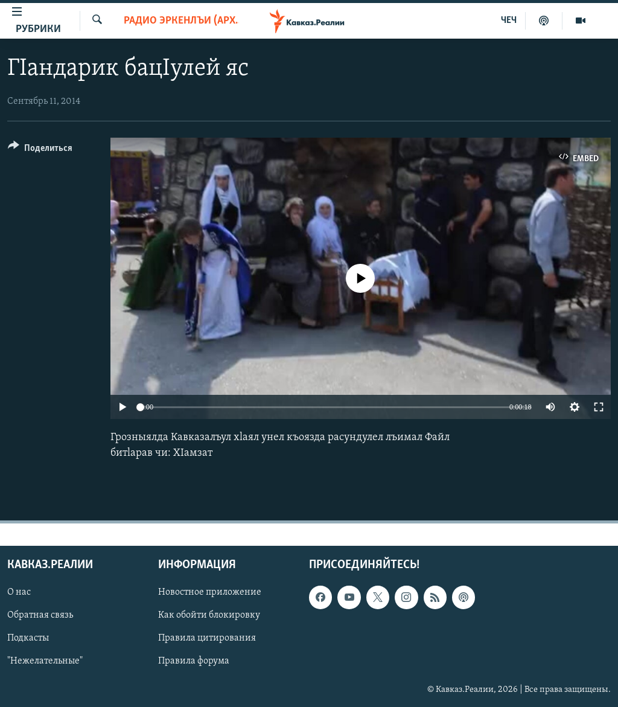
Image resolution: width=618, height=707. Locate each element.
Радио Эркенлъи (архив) (182, 21)
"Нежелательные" (45, 661)
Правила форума (193, 661)
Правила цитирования (207, 638)
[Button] (40, 150)
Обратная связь (40, 615)
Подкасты (28, 638)
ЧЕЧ (509, 20)
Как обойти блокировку (209, 615)
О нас (19, 592)
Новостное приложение (209, 592)
